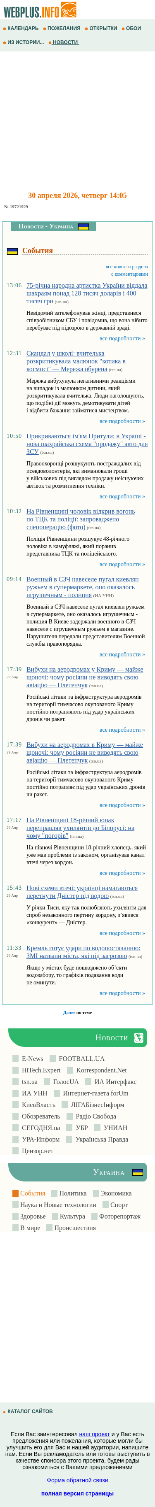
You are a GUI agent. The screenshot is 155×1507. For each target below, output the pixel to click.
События (32, 1193)
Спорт (118, 1204)
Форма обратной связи (77, 1480)
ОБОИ (132, 28)
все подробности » (122, 338)
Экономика (115, 1193)
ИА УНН (33, 1093)
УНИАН (114, 1127)
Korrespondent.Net (100, 1070)
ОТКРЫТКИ (102, 28)
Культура (71, 1216)
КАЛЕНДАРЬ (21, 28)
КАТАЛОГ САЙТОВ (28, 1411)
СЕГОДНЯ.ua (39, 1127)
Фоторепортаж (119, 1216)
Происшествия (74, 1227)
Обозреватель (39, 1116)
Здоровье (32, 1216)
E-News (31, 1058)
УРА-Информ (39, 1139)
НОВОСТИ (63, 42)
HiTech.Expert (40, 1070)
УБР (80, 1127)
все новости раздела (127, 267)
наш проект (94, 1434)
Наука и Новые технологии (57, 1204)
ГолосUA (64, 1081)
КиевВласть (37, 1104)
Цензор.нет (36, 1150)
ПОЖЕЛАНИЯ (62, 28)
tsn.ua (28, 1081)
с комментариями (129, 274)
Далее (69, 1012)
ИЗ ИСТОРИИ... (24, 42)
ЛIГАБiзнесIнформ (96, 1104)
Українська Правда (100, 1139)
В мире (29, 1227)
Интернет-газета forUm (94, 1093)
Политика (71, 1193)
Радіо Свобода (95, 1116)
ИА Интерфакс (113, 1081)
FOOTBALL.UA (80, 1058)
